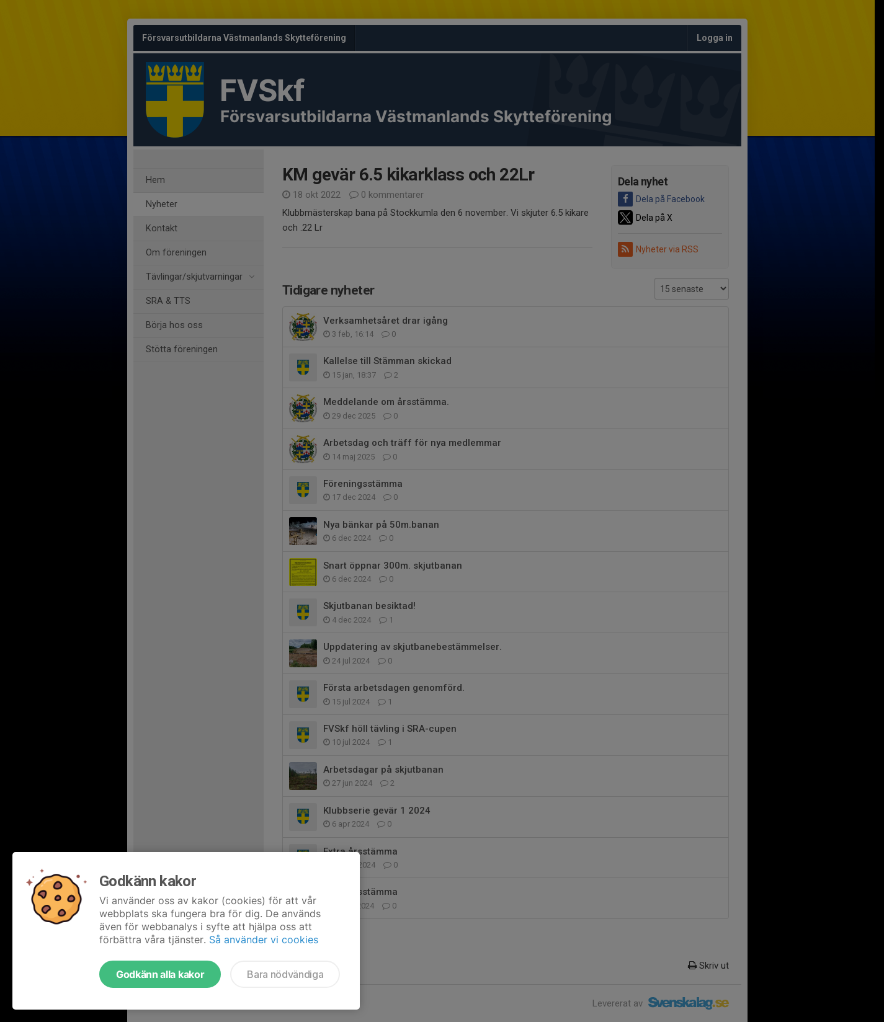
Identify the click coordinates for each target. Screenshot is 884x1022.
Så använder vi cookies (263, 939)
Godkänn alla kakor (160, 974)
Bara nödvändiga (285, 974)
